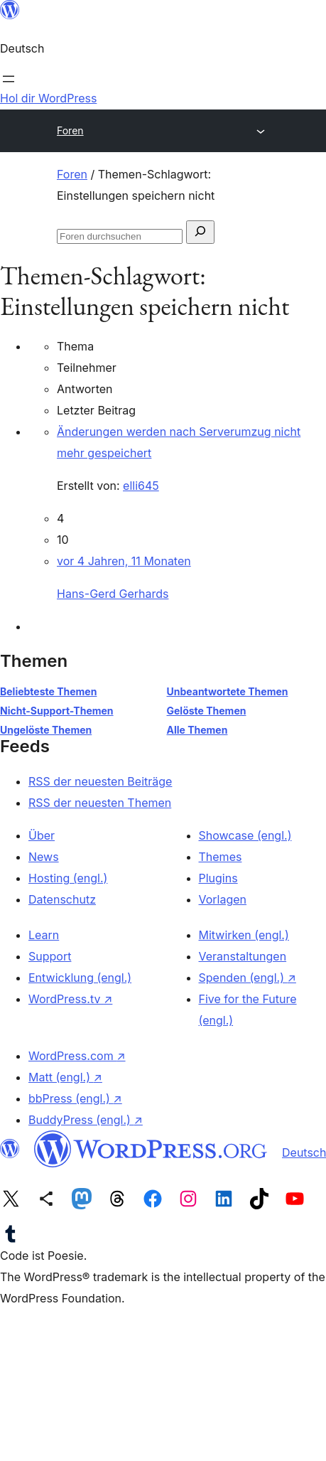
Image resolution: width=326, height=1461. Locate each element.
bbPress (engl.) (75, 1098)
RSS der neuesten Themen (99, 803)
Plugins (218, 878)
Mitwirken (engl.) (244, 935)
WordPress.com (77, 1056)
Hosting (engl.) (67, 878)
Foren (70, 130)
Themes (220, 857)
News (43, 857)
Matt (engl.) (65, 1077)
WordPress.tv (70, 999)
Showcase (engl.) (245, 835)
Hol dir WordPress (48, 98)
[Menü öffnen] (8, 78)
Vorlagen (223, 899)
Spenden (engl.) (247, 977)
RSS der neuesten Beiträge (100, 781)
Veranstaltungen (243, 956)
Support (49, 956)
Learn (43, 935)
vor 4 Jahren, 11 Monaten (124, 561)
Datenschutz (62, 899)
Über (41, 835)
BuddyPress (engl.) (85, 1120)
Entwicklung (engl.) (79, 977)
